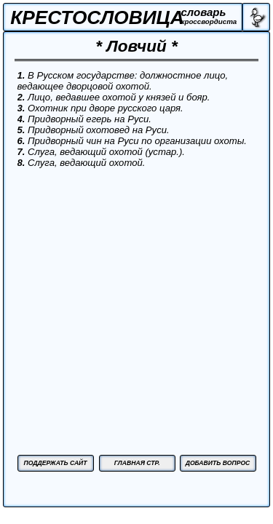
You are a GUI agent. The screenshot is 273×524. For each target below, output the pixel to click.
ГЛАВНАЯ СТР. (137, 463)
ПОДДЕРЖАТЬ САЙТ (55, 463)
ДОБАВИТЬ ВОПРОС (218, 463)
